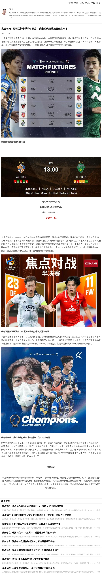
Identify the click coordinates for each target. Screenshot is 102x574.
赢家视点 (76, 3)
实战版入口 (87, 3)
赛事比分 (82, 3)
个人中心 (98, 3)
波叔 (11, 9)
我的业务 (93, 3)
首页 (71, 3)
